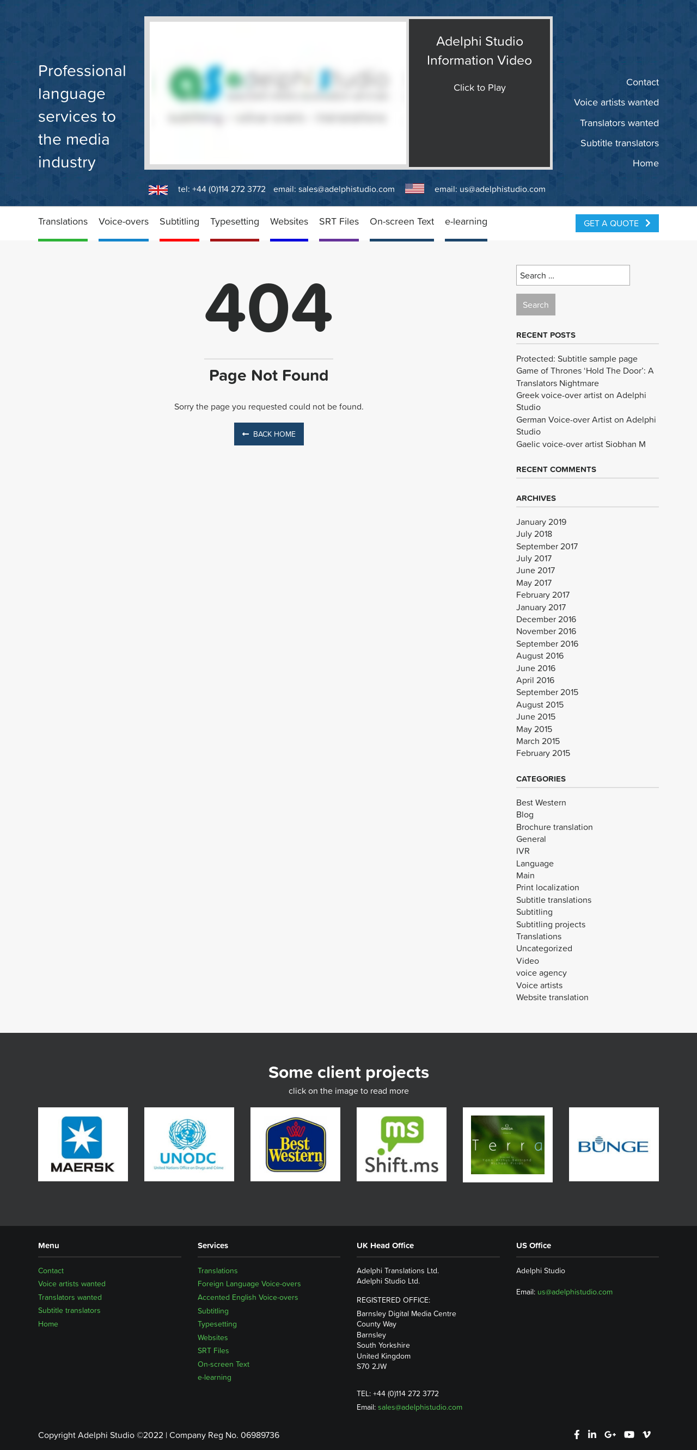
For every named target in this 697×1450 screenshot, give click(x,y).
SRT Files (339, 221)
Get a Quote (617, 223)
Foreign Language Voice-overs (249, 1283)
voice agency (541, 972)
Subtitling (179, 221)
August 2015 (540, 704)
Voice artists (539, 985)
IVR (523, 850)
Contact (642, 82)
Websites (289, 221)
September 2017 (547, 546)
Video (527, 960)
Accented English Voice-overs (248, 1297)
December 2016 (546, 618)
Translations (63, 221)
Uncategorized (544, 948)
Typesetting (234, 221)
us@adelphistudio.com (503, 188)
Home (646, 163)
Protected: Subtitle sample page (577, 358)
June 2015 (535, 716)
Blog (525, 814)
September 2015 (547, 691)
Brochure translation (554, 826)
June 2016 (535, 667)
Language (535, 863)
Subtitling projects (550, 924)
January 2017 (541, 607)
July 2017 (534, 558)
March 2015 (538, 740)
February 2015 (543, 752)
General (531, 838)
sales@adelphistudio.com (346, 188)
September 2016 (547, 643)
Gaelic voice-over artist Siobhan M (581, 443)
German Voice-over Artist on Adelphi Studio (586, 425)
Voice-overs (124, 221)
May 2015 (534, 728)
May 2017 (534, 582)
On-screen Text (402, 221)
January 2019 (541, 521)
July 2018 (534, 533)
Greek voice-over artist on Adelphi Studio (581, 400)
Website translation (552, 996)
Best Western (541, 802)
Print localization (547, 887)
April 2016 (535, 679)
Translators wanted (619, 122)
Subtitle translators (619, 143)
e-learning (466, 221)
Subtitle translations (553, 899)
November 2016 (546, 630)
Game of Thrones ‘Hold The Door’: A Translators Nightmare (585, 376)
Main (525, 875)
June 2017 (535, 570)
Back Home (269, 434)
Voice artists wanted (616, 102)
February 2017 (543, 594)
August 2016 (540, 655)
